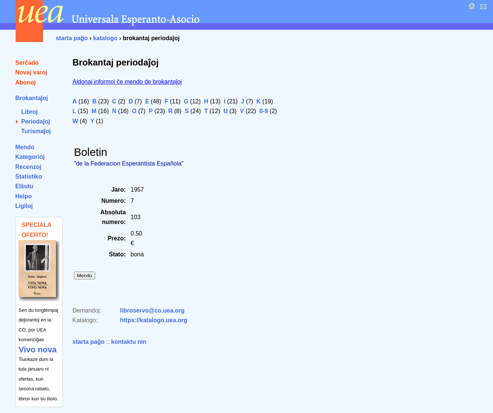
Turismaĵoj (36, 131)
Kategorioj (30, 157)
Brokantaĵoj (31, 98)
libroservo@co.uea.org (152, 310)
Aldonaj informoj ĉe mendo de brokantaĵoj (127, 82)
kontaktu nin (128, 342)
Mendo (25, 147)
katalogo (105, 38)
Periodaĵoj (35, 121)
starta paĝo (72, 38)
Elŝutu (24, 186)
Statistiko (28, 176)
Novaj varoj (31, 72)
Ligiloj (24, 206)
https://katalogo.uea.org (153, 320)
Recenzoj (28, 167)
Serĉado (27, 63)
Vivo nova (37, 349)
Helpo (23, 196)
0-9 (263, 111)
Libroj (29, 112)
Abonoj (25, 82)
